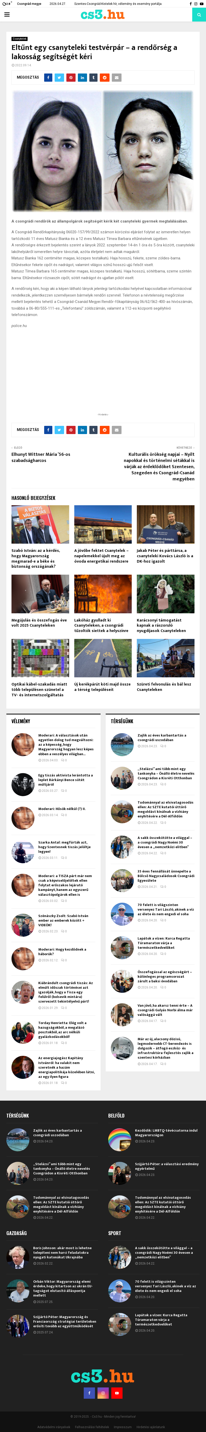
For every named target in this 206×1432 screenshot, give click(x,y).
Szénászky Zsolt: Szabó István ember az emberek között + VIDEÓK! (63, 920)
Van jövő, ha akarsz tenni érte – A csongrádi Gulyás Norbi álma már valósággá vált (165, 1010)
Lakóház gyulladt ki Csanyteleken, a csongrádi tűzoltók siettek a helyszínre (101, 626)
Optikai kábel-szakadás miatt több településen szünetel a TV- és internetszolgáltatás (39, 690)
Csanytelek (19, 38)
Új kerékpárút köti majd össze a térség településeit (102, 687)
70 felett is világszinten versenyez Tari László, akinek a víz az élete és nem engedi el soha (166, 909)
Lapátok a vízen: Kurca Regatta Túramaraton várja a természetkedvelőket (164, 943)
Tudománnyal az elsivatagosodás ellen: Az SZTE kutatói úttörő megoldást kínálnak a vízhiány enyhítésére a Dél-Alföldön (165, 809)
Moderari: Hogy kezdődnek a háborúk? (62, 951)
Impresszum (123, 1427)
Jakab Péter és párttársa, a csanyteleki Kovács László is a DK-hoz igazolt (165, 556)
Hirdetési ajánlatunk (151, 1427)
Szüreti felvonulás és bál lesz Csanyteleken (164, 687)
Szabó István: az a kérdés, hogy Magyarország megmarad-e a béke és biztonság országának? (35, 558)
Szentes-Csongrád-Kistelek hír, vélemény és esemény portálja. (118, 4)
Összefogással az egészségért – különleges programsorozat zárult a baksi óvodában (165, 976)
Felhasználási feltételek (92, 1427)
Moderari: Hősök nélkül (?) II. (62, 809)
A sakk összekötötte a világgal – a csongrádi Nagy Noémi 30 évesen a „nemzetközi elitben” (165, 842)
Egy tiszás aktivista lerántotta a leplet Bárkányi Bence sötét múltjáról (65, 779)
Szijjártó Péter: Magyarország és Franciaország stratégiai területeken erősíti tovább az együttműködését (64, 1321)
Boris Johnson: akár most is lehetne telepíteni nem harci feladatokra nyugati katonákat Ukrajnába (62, 1252)
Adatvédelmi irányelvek (53, 1427)
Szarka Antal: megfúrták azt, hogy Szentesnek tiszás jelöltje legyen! (64, 847)
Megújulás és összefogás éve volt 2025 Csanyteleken (39, 623)
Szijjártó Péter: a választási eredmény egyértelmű (167, 1166)
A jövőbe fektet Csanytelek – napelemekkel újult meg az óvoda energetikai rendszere (101, 556)
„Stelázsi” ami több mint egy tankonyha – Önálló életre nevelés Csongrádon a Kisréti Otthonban (166, 773)
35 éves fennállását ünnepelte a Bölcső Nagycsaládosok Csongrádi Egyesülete (166, 875)
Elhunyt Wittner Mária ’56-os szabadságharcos (40, 458)
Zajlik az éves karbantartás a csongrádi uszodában (162, 737)
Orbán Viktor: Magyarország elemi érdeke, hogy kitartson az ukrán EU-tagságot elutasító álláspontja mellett (63, 1289)
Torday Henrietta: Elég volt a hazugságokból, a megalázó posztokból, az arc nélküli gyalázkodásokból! (62, 1030)
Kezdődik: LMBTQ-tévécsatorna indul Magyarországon (166, 1133)
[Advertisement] (103, 378)
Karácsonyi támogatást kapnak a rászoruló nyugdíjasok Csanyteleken (161, 626)
